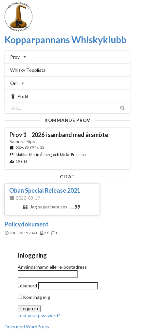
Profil (19, 96)
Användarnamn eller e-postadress (52, 267)
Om (17, 83)
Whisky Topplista (28, 70)
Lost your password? (39, 315)
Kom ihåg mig (34, 297)
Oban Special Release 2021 (44, 190)
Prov (18, 57)
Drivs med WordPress (27, 326)
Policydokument (26, 224)
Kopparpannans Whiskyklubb (65, 39)
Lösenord (27, 285)
